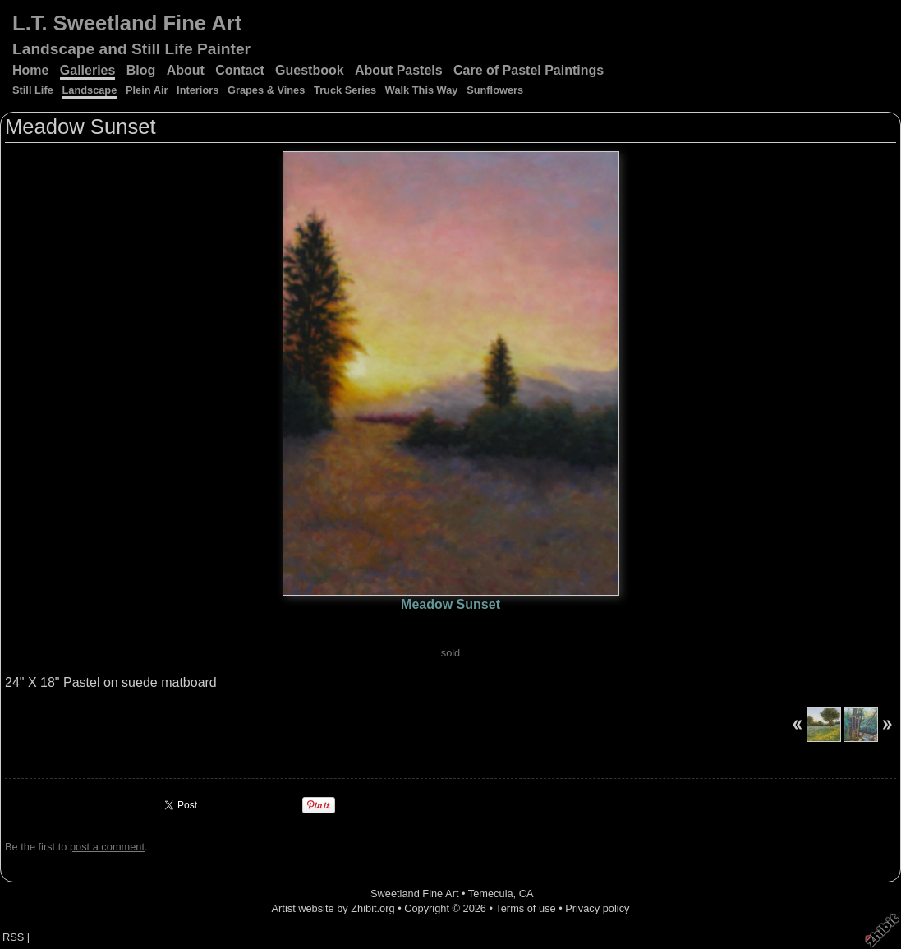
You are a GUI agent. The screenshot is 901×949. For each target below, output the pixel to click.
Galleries (88, 70)
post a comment (107, 847)
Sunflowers (495, 90)
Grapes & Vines (266, 90)
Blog (141, 70)
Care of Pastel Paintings (528, 70)
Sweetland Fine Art (414, 893)
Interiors (197, 90)
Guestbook (309, 70)
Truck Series (345, 90)
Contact (239, 70)
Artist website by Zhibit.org (333, 908)
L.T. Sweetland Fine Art (126, 23)
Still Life (32, 90)
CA (526, 893)
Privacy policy (597, 908)
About (186, 70)
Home (30, 70)
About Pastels (399, 70)
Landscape (89, 90)
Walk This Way (421, 90)
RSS (13, 937)
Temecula (490, 893)
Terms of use (525, 908)
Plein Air (147, 90)
